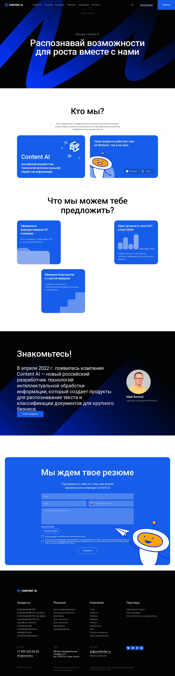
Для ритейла (59, 626)
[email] (64, 504)
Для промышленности (63, 613)
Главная (84, 13)
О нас (92, 609)
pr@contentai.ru (100, 651)
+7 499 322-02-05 (28, 651)
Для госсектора (60, 619)
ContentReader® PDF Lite (28, 619)
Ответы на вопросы (99, 632)
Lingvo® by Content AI (26, 622)
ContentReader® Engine (27, 636)
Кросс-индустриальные (64, 609)
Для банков (58, 616)
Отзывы (93, 622)
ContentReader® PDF (26, 609)
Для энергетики (60, 622)
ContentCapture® (24, 626)
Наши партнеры (133, 613)
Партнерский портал (135, 609)
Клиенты (94, 616)
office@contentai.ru (25, 656)
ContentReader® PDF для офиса (31, 616)
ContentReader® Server (27, 629)
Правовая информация (62, 670)
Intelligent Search (24, 632)
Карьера (94, 619)
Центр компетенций (99, 636)
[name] (87, 496)
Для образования (61, 629)
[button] (85, 5)
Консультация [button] (146, 5)
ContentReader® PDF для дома (30, 613)
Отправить (87, 550)
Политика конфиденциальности (66, 667)
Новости (94, 613)
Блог (92, 629)
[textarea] (87, 516)
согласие (53, 536)
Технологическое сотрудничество (141, 616)
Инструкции (95, 626)
